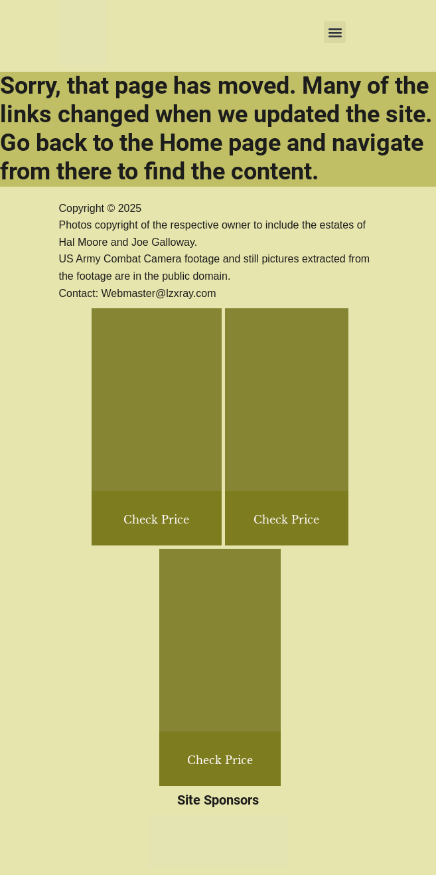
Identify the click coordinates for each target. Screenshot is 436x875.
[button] (335, 32)
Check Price (286, 519)
